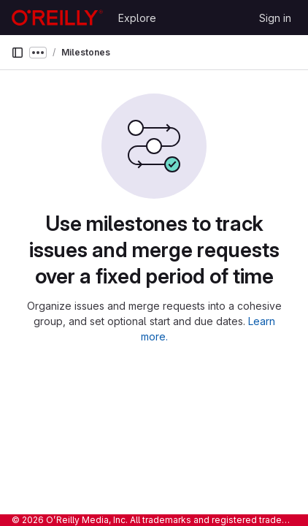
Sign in (275, 18)
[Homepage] (57, 17)
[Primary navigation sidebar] (17, 52)
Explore (137, 18)
